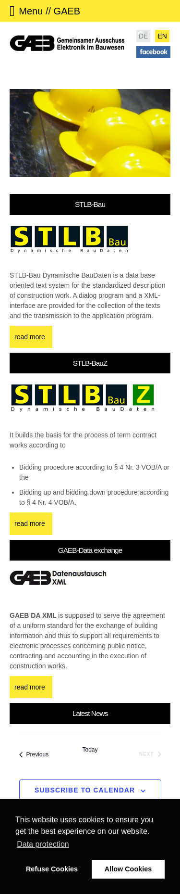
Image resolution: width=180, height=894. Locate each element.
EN (162, 36)
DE (143, 36)
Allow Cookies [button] (128, 869)
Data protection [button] (43, 844)
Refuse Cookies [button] (52, 869)
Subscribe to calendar (85, 790)
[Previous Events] (34, 755)
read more (29, 337)
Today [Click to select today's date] (89, 749)
